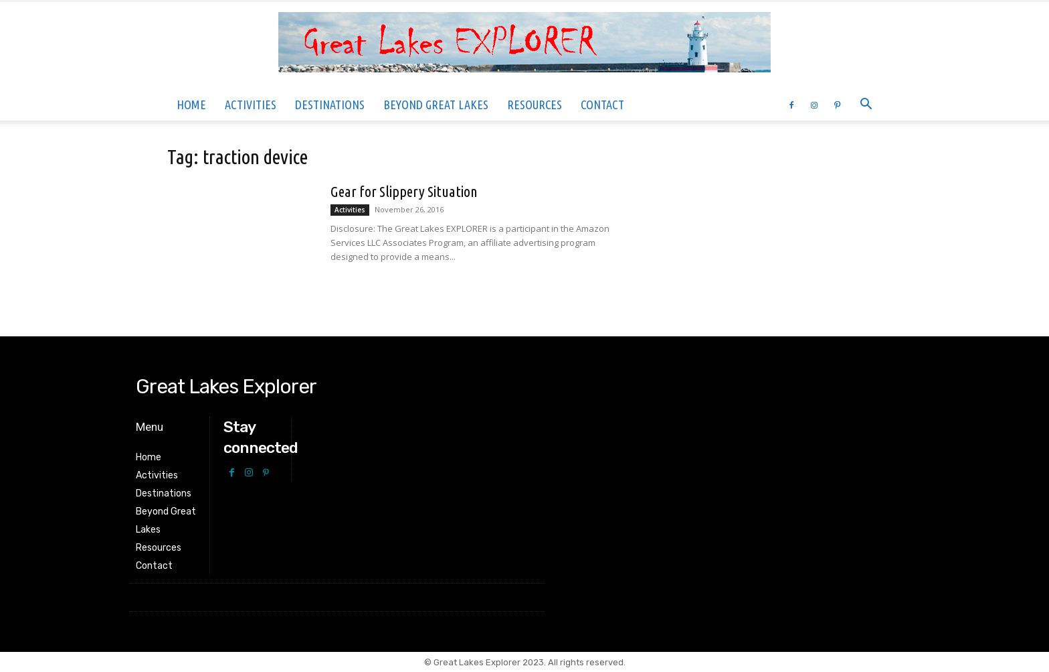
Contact (602, 104)
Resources (534, 104)
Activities (250, 104)
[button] (866, 105)
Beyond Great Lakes (435, 104)
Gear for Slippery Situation (404, 191)
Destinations (330, 104)
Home (191, 104)
